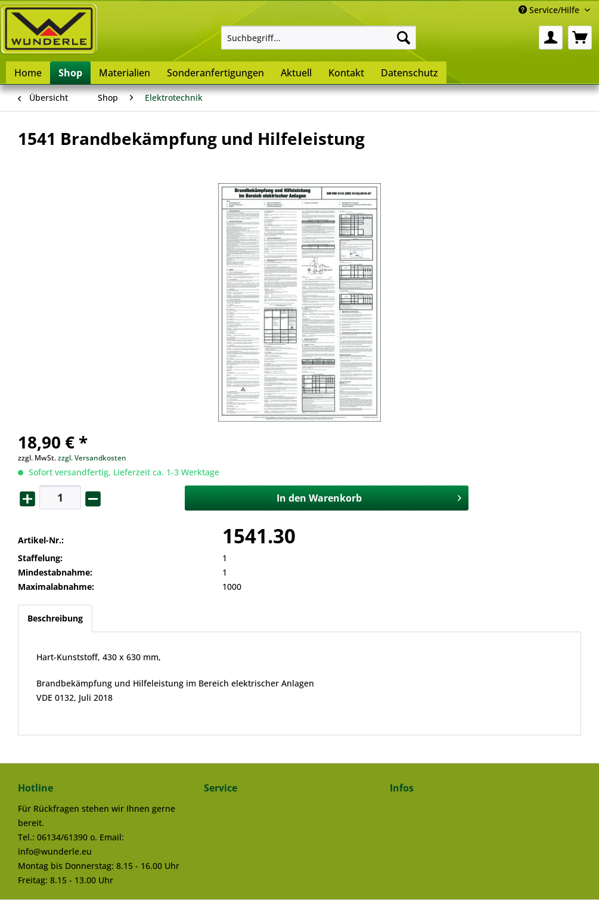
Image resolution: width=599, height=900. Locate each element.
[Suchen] (403, 38)
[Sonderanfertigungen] (215, 72)
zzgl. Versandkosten (92, 458)
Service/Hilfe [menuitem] (550, 10)
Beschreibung (55, 618)
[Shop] (70, 72)
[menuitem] (318, 38)
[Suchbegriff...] (318, 38)
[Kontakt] (346, 72)
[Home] (28, 72)
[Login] (551, 38)
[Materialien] (125, 72)
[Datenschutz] (409, 72)
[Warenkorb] (580, 38)
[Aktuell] (296, 72)
